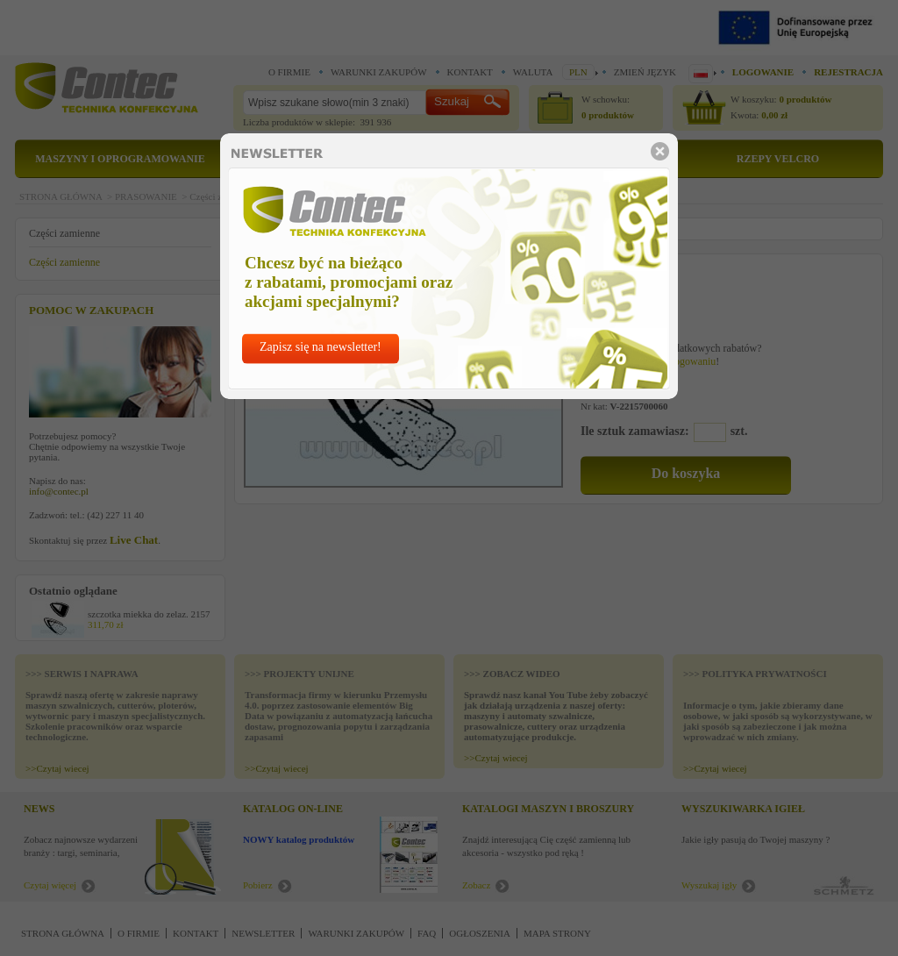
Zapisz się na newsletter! (320, 346)
